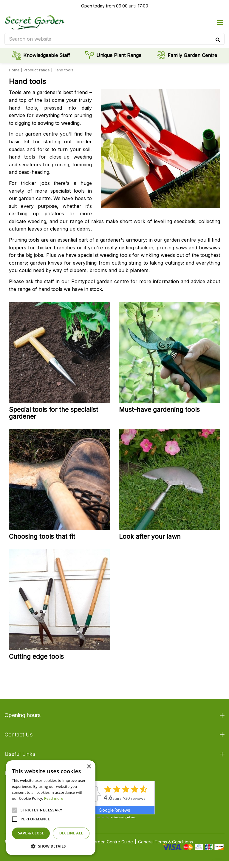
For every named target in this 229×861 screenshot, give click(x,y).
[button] (50, 846)
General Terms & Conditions (165, 841)
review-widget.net (123, 817)
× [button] (88, 767)
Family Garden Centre (192, 55)
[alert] (50, 807)
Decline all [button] (71, 833)
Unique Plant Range (118, 55)
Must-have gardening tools (159, 409)
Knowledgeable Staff (46, 55)
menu (220, 22)
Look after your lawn (150, 536)
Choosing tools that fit (42, 536)
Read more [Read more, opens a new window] (53, 798)
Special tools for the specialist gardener (53, 413)
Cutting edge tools (36, 656)
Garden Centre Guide (112, 841)
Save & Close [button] (31, 833)
